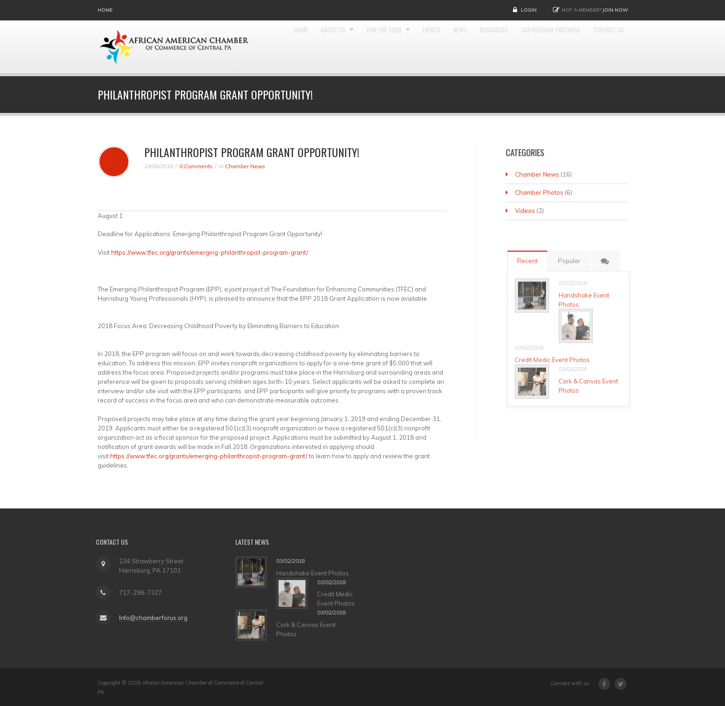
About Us (341, 47)
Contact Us (606, 102)
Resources (522, 47)
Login (529, 10)
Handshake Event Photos (315, 573)
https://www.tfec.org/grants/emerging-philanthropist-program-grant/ (209, 252)
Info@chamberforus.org (150, 617)
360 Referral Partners (588, 47)
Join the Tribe (399, 47)
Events (452, 47)
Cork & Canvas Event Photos (309, 629)
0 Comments (196, 166)
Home (105, 10)
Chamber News (245, 166)
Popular (572, 260)
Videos (526, 210)
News (484, 47)
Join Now (615, 10)
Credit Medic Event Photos (555, 359)
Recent (530, 260)
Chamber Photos (540, 192)
